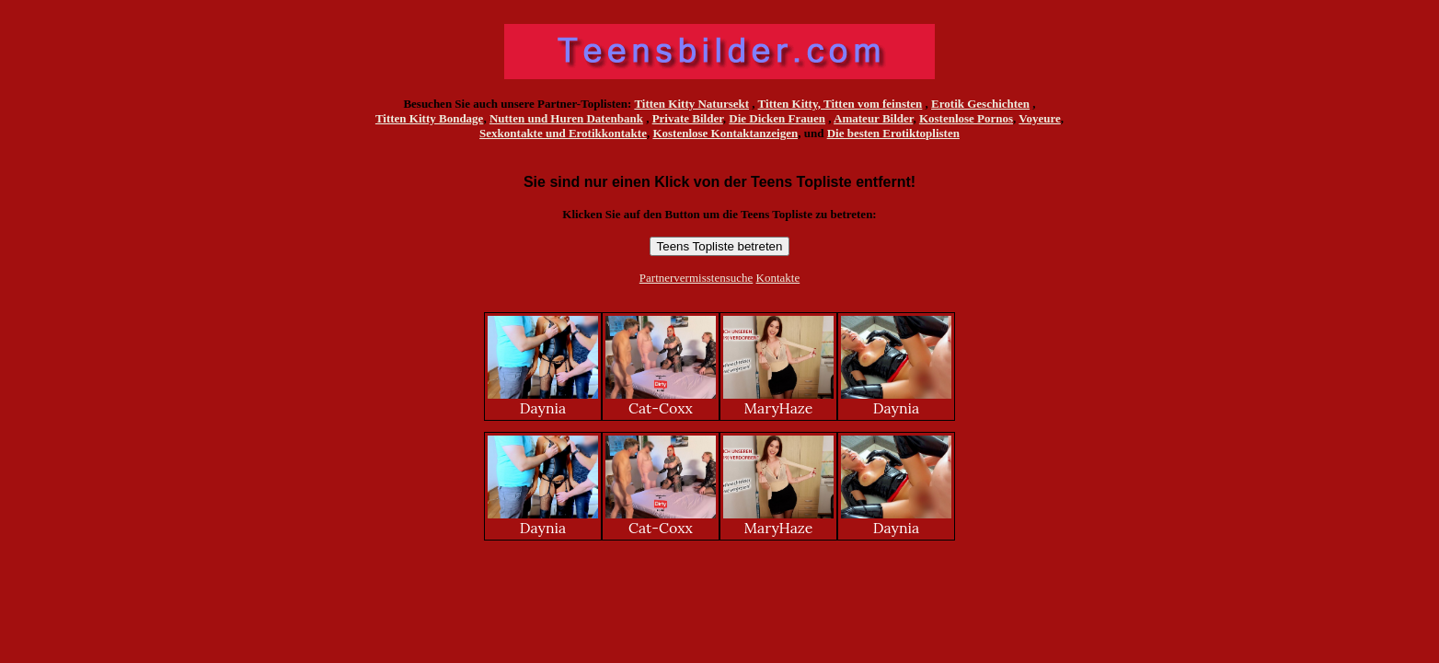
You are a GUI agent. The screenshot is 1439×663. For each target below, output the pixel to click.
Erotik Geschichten (980, 103)
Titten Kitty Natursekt (691, 103)
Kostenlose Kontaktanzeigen (725, 133)
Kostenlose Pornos (966, 118)
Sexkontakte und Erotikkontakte (563, 133)
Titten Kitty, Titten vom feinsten (840, 103)
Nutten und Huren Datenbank (566, 118)
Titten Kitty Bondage (429, 118)
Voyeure (1040, 118)
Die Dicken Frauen (777, 118)
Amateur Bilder (873, 118)
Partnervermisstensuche (696, 278)
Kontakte (778, 278)
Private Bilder (687, 118)
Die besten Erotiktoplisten (893, 133)
